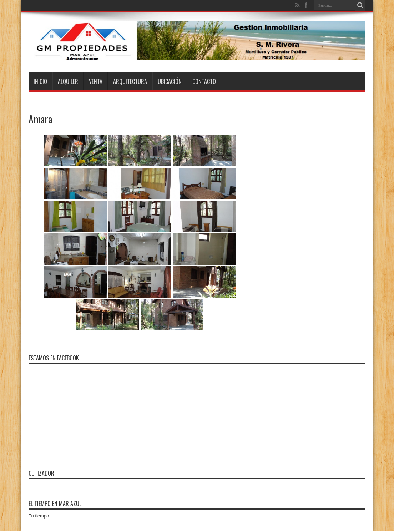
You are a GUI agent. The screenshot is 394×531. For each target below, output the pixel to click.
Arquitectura (130, 81)
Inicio (40, 81)
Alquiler (68, 81)
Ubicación (170, 81)
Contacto (204, 81)
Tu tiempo (39, 516)
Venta (95, 81)
